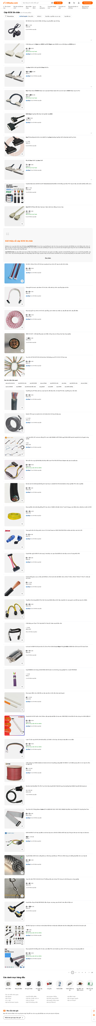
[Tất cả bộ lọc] (9, 16)
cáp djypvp (8, 996)
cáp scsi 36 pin (71, 1000)
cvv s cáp (7, 1000)
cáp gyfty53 (42, 386)
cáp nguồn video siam (52, 1000)
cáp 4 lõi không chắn (32, 1002)
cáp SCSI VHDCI (33, 383)
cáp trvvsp (8, 998)
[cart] (74, 3)
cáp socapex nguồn (72, 998)
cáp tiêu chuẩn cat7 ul (32, 998)
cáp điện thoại (71, 996)
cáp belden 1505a (51, 996)
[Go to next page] (89, 972)
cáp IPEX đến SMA (31, 996)
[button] (52, 3)
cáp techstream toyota (11, 1002)
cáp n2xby (64, 383)
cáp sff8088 (18, 386)
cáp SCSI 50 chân (73, 383)
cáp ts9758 (58, 386)
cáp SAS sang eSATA (52, 998)
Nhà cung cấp (33, 29)
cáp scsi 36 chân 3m (10, 383)
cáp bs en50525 (9, 386)
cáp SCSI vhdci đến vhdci (30, 386)
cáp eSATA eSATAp (69, 386)
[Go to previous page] (69, 972)
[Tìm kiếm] (58, 3)
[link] (94, 1011)
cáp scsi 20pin (84, 383)
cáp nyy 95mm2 (51, 1002)
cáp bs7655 (50, 386)
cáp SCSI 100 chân (22, 383)
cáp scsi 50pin (43, 383)
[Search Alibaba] (36, 3)
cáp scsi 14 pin (30, 1000)
